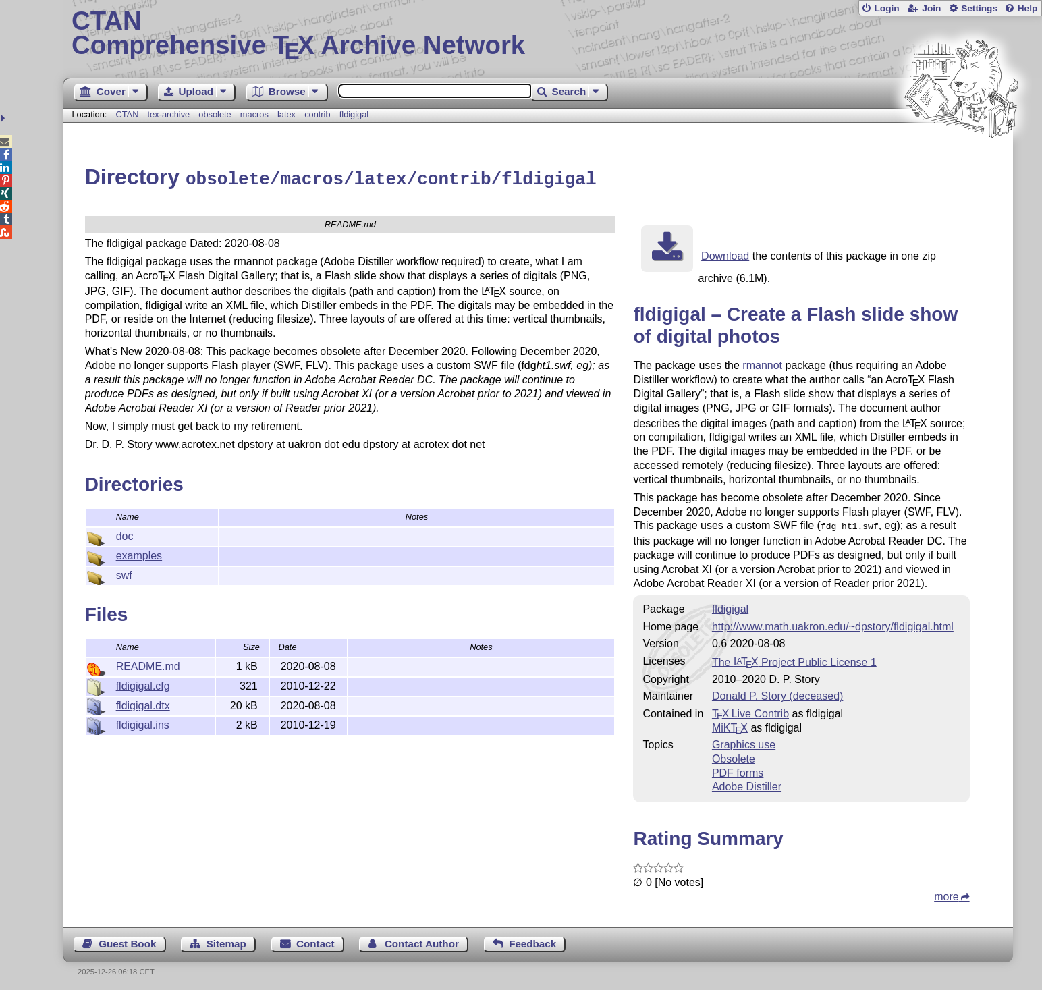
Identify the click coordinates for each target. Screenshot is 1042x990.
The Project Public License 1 (794, 658)
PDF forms (737, 769)
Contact (315, 940)
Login (886, 8)
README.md (148, 664)
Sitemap (226, 940)
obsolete (214, 114)
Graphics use (743, 741)
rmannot (762, 363)
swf (124, 573)
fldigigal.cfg (143, 684)
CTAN (127, 114)
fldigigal (353, 114)
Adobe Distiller (747, 783)
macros (254, 114)
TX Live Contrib (750, 710)
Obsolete (733, 755)
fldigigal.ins (142, 723)
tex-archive (169, 114)
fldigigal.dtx (143, 703)
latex (286, 114)
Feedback (532, 940)
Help (1028, 8)
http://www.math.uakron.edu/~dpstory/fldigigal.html (833, 623)
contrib (317, 114)
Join (931, 8)
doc (125, 534)
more (946, 893)
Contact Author (422, 940)
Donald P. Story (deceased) (777, 692)
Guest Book (127, 940)
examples (139, 553)
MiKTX (730, 724)
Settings (979, 8)
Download (725, 254)
